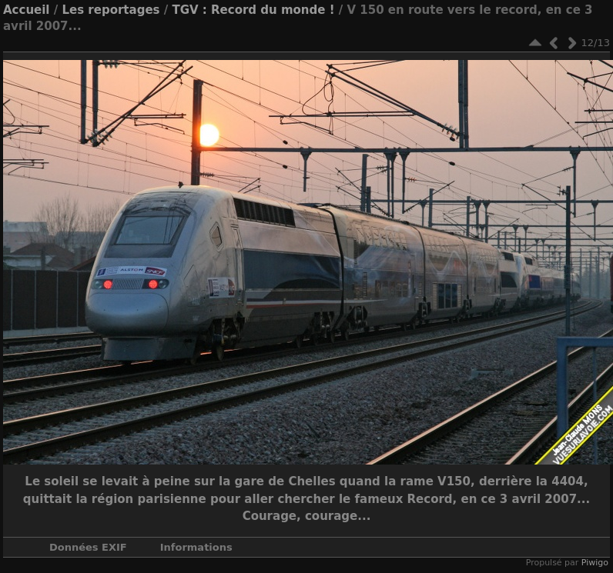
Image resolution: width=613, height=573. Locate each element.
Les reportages (110, 10)
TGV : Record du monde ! (253, 10)
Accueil (26, 10)
